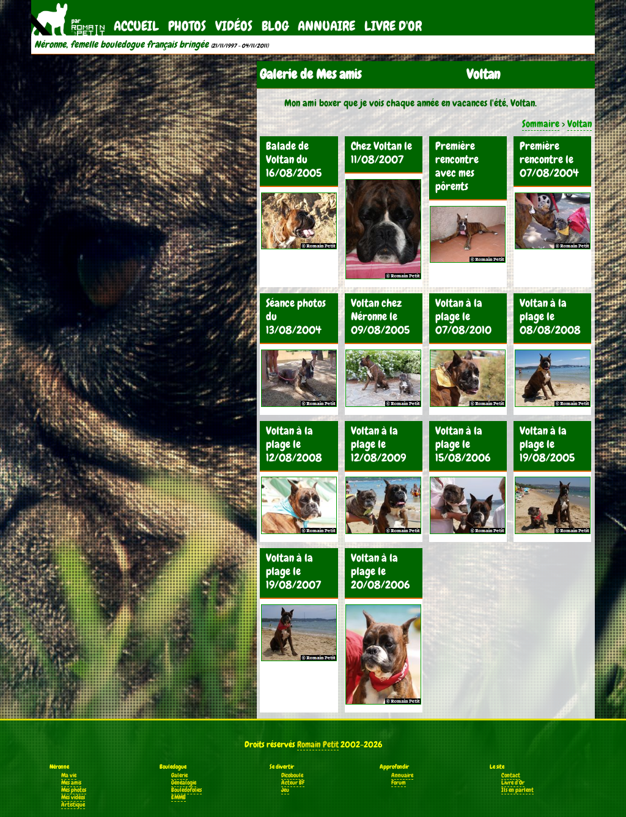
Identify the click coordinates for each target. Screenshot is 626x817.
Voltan (579, 123)
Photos (187, 26)
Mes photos (73, 790)
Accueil (136, 26)
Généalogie (183, 782)
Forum (398, 782)
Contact (510, 775)
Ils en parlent (517, 790)
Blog (275, 26)
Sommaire (540, 123)
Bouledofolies (186, 790)
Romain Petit (318, 744)
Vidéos (233, 26)
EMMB (178, 797)
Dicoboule (292, 775)
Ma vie (68, 775)
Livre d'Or (393, 26)
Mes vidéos (73, 797)
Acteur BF (292, 782)
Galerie (179, 775)
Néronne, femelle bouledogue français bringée (121, 44)
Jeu (285, 790)
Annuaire (326, 26)
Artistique (73, 804)
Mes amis (71, 782)
